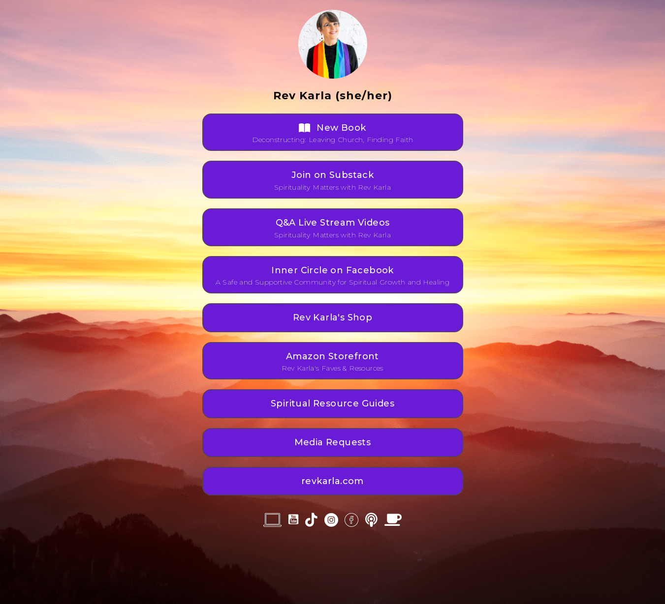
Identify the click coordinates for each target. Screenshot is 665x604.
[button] (332, 132)
